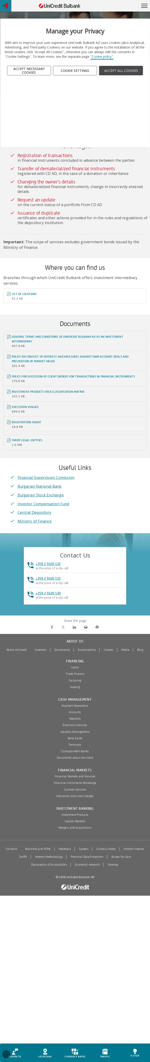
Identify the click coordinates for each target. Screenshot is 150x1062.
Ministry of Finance (35, 521)
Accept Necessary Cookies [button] (29, 70)
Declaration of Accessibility (49, 865)
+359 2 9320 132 (48, 564)
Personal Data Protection (87, 857)
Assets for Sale (121, 857)
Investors (41, 650)
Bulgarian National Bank (40, 486)
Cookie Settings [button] (75, 70)
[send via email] (86, 627)
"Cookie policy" (101, 56)
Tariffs (23, 857)
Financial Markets (75, 770)
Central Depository (35, 512)
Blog (140, 650)
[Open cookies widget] (6, 1055)
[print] (97, 627)
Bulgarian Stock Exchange (41, 495)
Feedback (65, 849)
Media (125, 650)
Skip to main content (118, 5)
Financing (75, 661)
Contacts (11, 849)
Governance (62, 650)
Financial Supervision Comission (46, 477)
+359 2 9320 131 (48, 578)
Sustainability (87, 650)
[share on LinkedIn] (74, 627)
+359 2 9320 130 (48, 593)
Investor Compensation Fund (43, 503)
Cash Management (75, 699)
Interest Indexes (134, 849)
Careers (108, 650)
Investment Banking (74, 808)
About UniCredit (16, 650)
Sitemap (113, 865)
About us (75, 641)
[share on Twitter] (63, 627)
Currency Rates (106, 849)
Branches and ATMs (38, 849)
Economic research (87, 865)
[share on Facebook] (52, 627)
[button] (144, 6)
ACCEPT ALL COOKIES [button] (121, 70)
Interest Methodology (49, 857)
